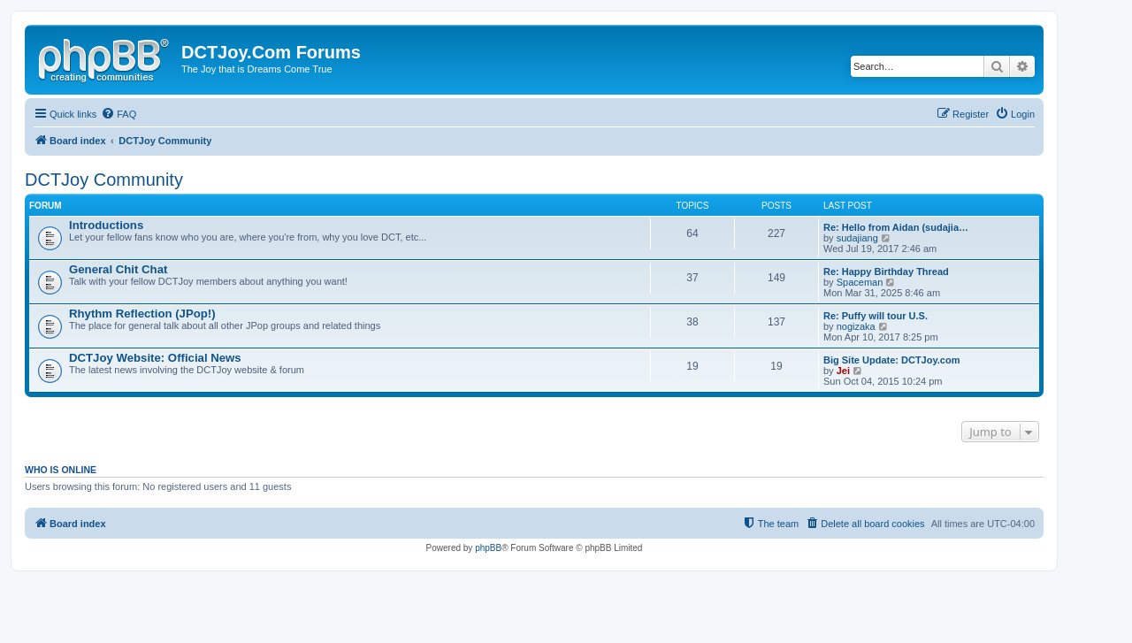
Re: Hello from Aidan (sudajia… (895, 227)
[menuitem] (118, 114)
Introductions (106, 225)
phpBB (488, 548)
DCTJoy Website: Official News (155, 357)
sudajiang (857, 238)
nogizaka (856, 326)
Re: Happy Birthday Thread (886, 271)
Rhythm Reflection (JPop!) (142, 313)
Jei (843, 370)
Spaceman (860, 282)
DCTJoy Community (104, 179)
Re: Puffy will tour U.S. (875, 315)
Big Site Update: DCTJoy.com (891, 360)
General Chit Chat (118, 269)
